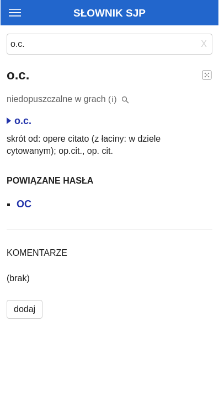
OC (24, 204)
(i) (112, 99)
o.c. (19, 120)
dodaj (24, 309)
